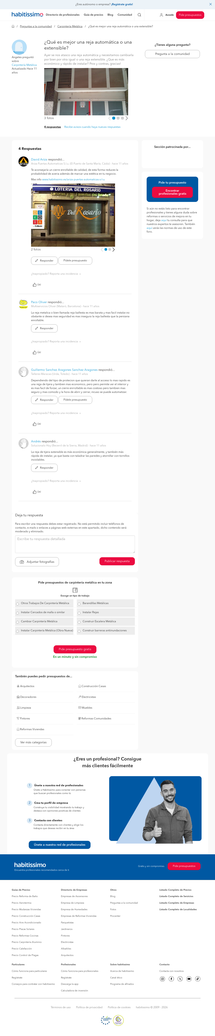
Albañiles (66, 949)
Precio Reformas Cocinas (25, 936)
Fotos (113, 909)
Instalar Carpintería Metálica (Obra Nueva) (47, 630)
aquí (164, 220)
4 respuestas (52, 127)
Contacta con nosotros (171, 971)
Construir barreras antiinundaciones (105, 630)
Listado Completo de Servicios (176, 896)
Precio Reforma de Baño (25, 896)
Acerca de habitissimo (122, 971)
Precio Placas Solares (23, 929)
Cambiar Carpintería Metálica (39, 621)
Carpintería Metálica (69, 26)
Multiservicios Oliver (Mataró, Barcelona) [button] (56, 306)
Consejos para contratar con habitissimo (33, 984)
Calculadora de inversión (74, 991)
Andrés (36, 441)
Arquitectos (67, 955)
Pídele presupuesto (75, 260)
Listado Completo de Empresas (176, 903)
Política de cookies (119, 1007)
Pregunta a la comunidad (172, 54)
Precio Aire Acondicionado (26, 922)
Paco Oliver (39, 302)
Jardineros (66, 929)
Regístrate (17, 978)
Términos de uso (61, 1007)
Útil (37, 285)
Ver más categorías (33, 742)
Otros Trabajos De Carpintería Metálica (45, 603)
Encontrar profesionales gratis (172, 192)
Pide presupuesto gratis (75, 649)
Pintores (65, 936)
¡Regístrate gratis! (122, 4)
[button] (19, 47)
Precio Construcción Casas (26, 916)
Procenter (115, 916)
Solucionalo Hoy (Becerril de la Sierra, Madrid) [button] (59, 445)
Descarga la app (69, 984)
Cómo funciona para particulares (29, 971)
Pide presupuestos (190, 15)
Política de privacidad (89, 1007)
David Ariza (39, 159)
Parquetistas (67, 922)
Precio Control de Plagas (25, 955)
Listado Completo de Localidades (178, 909)
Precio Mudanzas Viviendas (26, 909)
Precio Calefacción (22, 949)
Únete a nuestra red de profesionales (59, 844)
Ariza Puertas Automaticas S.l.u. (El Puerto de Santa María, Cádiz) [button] (71, 164)
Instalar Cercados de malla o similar (43, 612)
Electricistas (67, 942)
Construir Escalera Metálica (99, 621)
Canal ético (116, 978)
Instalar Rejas (91, 612)
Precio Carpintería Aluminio (27, 942)
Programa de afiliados (122, 984)
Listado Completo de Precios (175, 890)
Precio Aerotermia (21, 903)
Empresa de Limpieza (72, 903)
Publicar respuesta (117, 561)
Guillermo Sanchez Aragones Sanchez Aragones (64, 369)
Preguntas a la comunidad (36, 26)
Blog (112, 896)
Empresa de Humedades (74, 909)
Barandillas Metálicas (96, 603)
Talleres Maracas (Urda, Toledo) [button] (50, 374)
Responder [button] (44, 261)
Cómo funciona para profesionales (79, 971)
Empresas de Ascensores (74, 896)
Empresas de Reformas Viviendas (78, 916)
